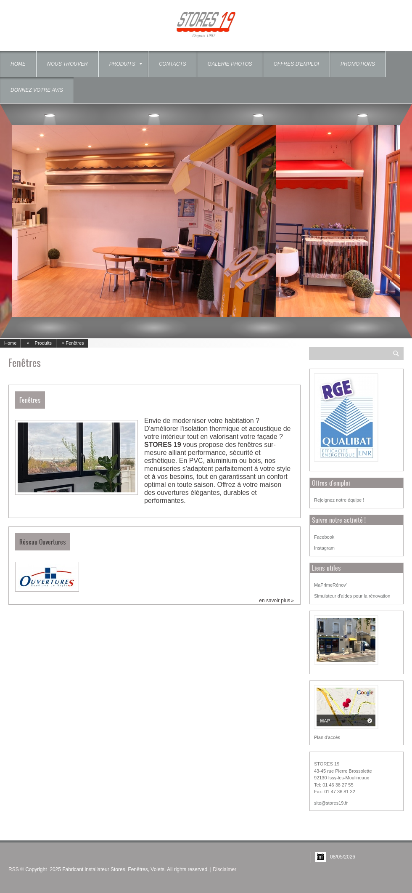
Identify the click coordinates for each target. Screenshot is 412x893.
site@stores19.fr (331, 802)
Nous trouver (67, 64)
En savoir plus (274, 600)
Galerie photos (230, 64)
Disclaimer (224, 869)
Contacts (172, 64)
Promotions (358, 64)
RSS (13, 869)
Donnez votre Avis (37, 90)
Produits (125, 64)
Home (18, 64)
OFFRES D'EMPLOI (296, 64)
